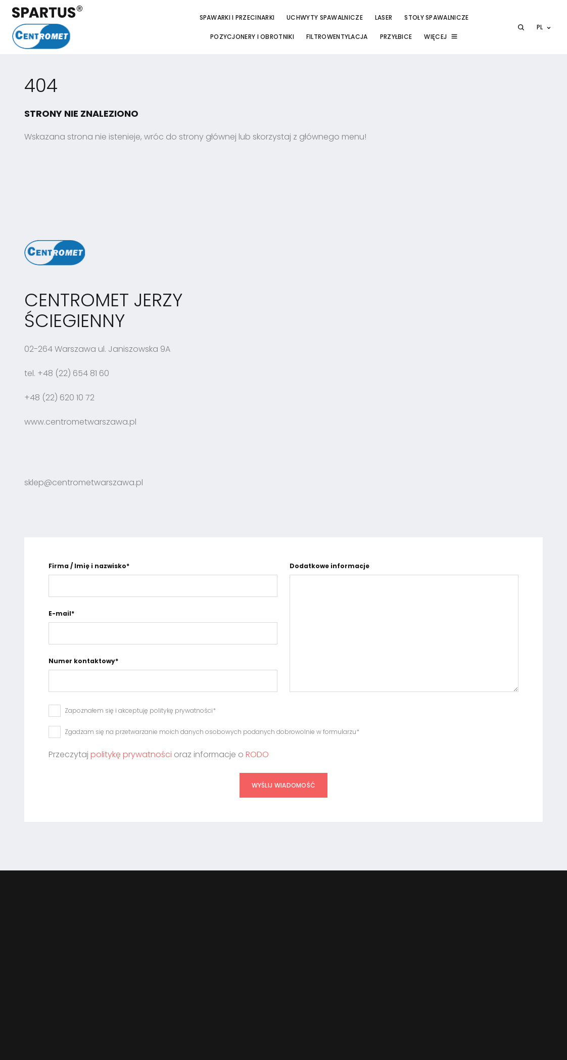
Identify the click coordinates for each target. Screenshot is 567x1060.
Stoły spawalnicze (436, 17)
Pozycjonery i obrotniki (252, 36)
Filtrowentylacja (337, 36)
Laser (384, 17)
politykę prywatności (131, 754)
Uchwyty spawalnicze (325, 17)
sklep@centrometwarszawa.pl (83, 482)
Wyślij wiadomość (284, 785)
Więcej (435, 36)
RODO (257, 754)
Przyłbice (396, 36)
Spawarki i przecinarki (237, 17)
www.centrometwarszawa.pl (80, 422)
